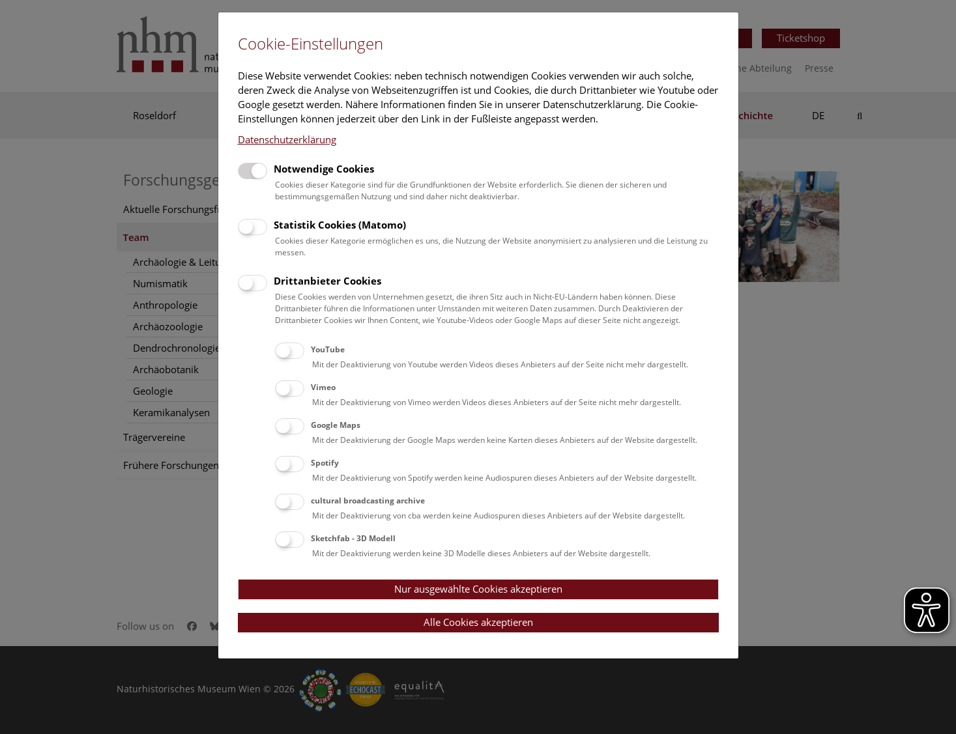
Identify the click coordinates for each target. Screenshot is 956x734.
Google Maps (335, 425)
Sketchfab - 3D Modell (353, 538)
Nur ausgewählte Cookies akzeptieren (478, 588)
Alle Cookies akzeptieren (478, 621)
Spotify (325, 462)
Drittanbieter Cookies (327, 280)
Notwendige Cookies (324, 168)
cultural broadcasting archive (368, 500)
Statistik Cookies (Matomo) (340, 224)
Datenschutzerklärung (287, 139)
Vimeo (323, 387)
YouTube (328, 349)
